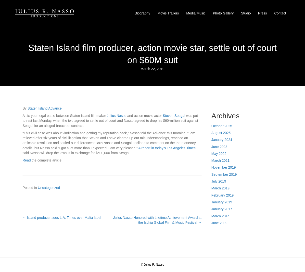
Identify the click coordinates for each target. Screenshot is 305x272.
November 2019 (223, 167)
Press (262, 13)
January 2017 (221, 209)
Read (27, 160)
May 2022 (218, 154)
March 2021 (220, 160)
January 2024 (221, 140)
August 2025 (221, 133)
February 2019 (222, 195)
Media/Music (196, 13)
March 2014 (220, 216)
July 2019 (218, 181)
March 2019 (220, 188)
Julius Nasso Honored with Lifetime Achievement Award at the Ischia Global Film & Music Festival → (157, 220)
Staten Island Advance (44, 108)
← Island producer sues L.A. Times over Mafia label (62, 218)
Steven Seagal (174, 116)
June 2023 (219, 147)
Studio (246, 13)
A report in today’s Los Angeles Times (166, 148)
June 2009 (219, 223)
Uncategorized (49, 188)
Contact (280, 13)
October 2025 (221, 126)
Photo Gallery (223, 13)
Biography (142, 13)
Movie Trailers (168, 13)
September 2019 (224, 174)
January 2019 (221, 202)
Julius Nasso (116, 116)
